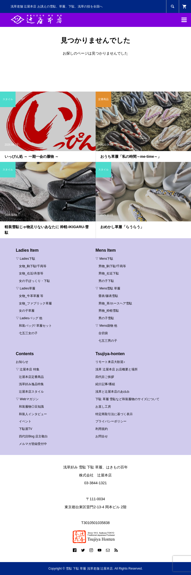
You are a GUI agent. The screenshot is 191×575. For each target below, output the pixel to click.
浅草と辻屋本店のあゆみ (112, 391)
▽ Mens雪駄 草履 (107, 288)
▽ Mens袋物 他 (106, 325)
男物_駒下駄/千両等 (112, 266)
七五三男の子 (107, 340)
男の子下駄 (106, 281)
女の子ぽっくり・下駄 (34, 281)
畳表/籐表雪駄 (108, 296)
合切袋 (103, 333)
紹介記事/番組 (105, 384)
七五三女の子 (28, 333)
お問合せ (101, 436)
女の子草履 (26, 310)
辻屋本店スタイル (31, 391)
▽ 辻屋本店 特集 (27, 369)
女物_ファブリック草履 (35, 303)
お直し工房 (103, 406)
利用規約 (101, 429)
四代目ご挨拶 (104, 377)
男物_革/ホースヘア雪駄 (115, 303)
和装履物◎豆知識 (31, 406)
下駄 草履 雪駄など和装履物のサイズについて (127, 399)
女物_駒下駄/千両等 (32, 266)
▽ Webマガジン (27, 399)
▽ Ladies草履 (25, 288)
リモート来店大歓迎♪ (110, 362)
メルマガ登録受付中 (33, 444)
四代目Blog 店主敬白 (33, 436)
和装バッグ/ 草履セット (35, 325)
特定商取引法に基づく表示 (114, 414)
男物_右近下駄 (108, 273)
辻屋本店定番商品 (31, 377)
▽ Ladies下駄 (25, 258)
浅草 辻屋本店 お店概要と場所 (116, 369)
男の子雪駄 (106, 318)
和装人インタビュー (33, 414)
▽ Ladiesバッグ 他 (29, 318)
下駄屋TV (25, 429)
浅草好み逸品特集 (31, 384)
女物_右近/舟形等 (31, 273)
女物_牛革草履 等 (31, 296)
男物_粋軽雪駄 (108, 310)
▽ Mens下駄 (104, 258)
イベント (25, 421)
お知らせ (22, 362)
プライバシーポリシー (110, 421)
